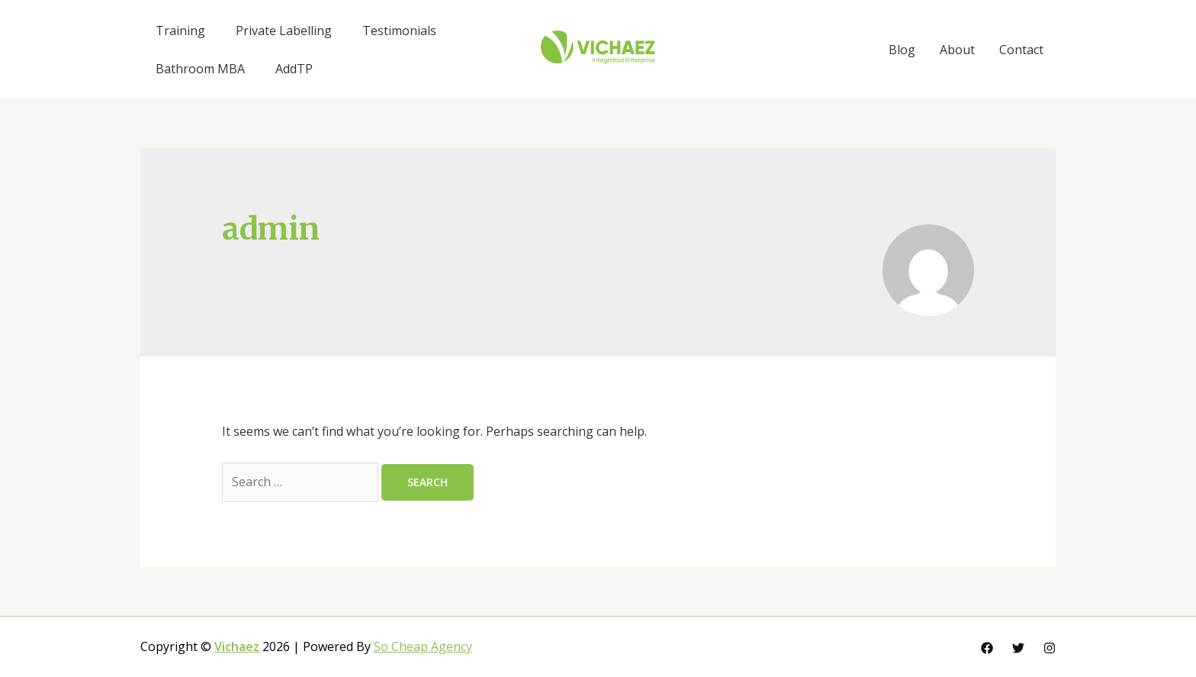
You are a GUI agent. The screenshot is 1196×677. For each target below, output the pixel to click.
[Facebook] (987, 648)
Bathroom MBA (200, 68)
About (957, 49)
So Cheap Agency (423, 646)
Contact (1021, 49)
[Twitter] (1018, 648)
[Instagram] (1049, 648)
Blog (902, 49)
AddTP (294, 68)
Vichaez (236, 646)
